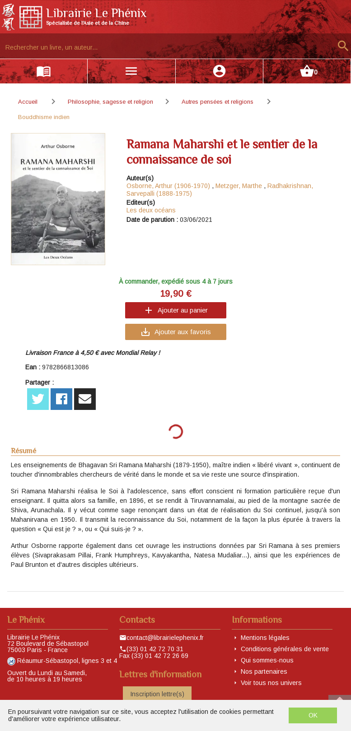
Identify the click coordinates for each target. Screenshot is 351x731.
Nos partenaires (264, 671)
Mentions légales (265, 637)
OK (313, 715)
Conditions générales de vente (285, 649)
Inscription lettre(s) (157, 694)
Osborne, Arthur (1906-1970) (168, 185)
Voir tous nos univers (271, 682)
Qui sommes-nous (267, 660)
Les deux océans (151, 210)
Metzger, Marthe (238, 185)
